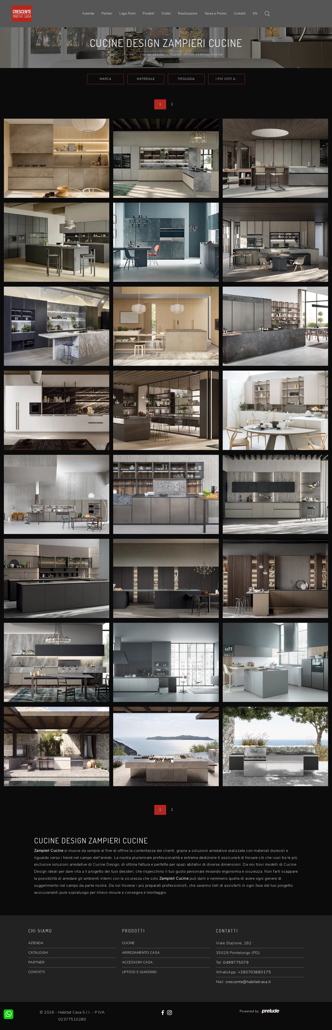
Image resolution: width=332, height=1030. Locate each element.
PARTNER (36, 962)
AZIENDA (36, 943)
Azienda (88, 13)
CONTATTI (36, 972)
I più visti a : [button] (226, 79)
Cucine (128, 54)
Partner (107, 13)
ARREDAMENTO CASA (141, 952)
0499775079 (236, 962)
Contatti (240, 13)
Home (113, 54)
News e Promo (216, 13)
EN (255, 13)
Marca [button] (105, 79)
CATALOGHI (38, 952)
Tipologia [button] (186, 79)
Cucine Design (152, 54)
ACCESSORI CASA (137, 962)
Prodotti (148, 13)
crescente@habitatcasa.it (248, 982)
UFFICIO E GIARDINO (139, 972)
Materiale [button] (146, 79)
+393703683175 (254, 972)
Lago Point (127, 13)
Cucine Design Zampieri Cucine (196, 54)
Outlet (166, 13)
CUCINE (128, 943)
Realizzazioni (188, 13)
